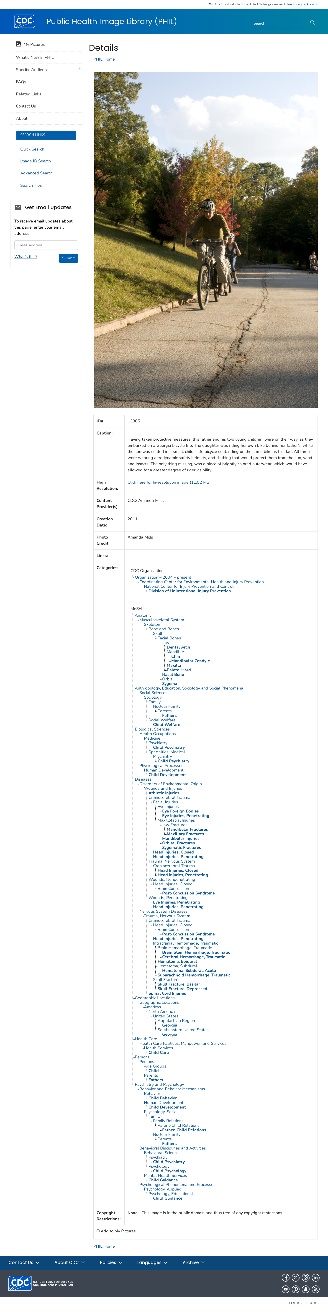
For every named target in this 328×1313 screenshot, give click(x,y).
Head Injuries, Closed (173, 884)
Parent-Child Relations (179, 1125)
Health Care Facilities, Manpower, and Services (182, 1043)
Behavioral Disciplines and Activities (172, 1148)
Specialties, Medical (167, 752)
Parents (165, 711)
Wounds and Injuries (163, 788)
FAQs (21, 81)
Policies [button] (111, 1262)
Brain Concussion (173, 888)
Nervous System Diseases (163, 911)
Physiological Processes (161, 765)
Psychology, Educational (171, 1193)
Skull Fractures (166, 979)
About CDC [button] (69, 1262)
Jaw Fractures (174, 825)
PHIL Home (104, 59)
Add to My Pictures (118, 1231)
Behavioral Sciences (162, 1152)
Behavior (152, 1093)
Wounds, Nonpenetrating (172, 879)
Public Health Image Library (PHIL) (111, 21)
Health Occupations (157, 733)
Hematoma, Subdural (177, 966)
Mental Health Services (165, 1175)
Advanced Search (36, 173)
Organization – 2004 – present (163, 577)
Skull (157, 633)
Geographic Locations (155, 998)
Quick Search (32, 149)
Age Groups (155, 1066)
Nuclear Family (166, 706)
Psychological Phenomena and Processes (177, 1184)
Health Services (158, 1048)
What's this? (25, 256)
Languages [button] (152, 1262)
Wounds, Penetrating (168, 897)
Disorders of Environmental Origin (170, 784)
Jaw (165, 642)
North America (162, 1011)
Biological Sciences (152, 729)
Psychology (159, 1166)
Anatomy (143, 615)
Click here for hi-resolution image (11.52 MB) (169, 482)
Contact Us (26, 106)
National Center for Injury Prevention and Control (188, 586)
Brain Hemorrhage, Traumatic (185, 947)
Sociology (153, 697)
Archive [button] (194, 1262)
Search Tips (31, 185)
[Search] (279, 23)
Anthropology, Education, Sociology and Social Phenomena (189, 688)
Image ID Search (35, 161)
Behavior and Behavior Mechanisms (172, 1089)
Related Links (28, 94)
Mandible (175, 651)
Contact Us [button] (24, 1262)
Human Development (163, 770)
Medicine (152, 738)
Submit (68, 258)
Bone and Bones (164, 629)
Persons (142, 1057)
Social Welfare (162, 720)
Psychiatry (158, 743)
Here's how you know (302, 4)
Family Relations (168, 1121)
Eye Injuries (168, 806)
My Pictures (30, 45)
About (21, 118)
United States (165, 1016)
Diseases (143, 779)
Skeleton (152, 624)
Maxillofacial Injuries (176, 820)
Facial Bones (169, 638)
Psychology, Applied (163, 1189)
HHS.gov (295, 1303)
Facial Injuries (165, 802)
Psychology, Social (161, 1111)
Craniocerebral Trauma (169, 797)
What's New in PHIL (35, 57)
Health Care (146, 1039)
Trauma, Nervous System (172, 861)
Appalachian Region (176, 1020)
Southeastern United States (183, 1029)
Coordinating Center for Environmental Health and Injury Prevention (201, 582)
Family (155, 702)
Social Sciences (153, 692)
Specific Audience (32, 69)
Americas (152, 1007)
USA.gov (313, 1303)
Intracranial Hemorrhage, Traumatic (185, 943)
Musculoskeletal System (161, 620)
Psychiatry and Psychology (159, 1084)
